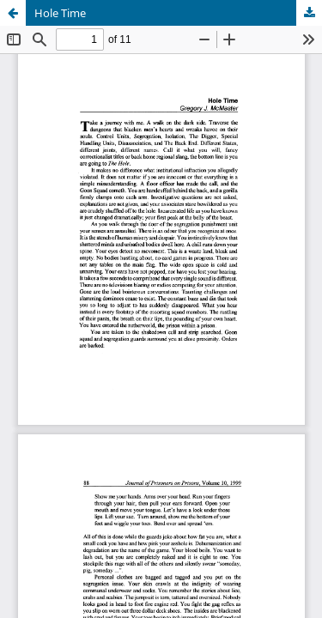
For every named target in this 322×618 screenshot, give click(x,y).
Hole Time (60, 13)
